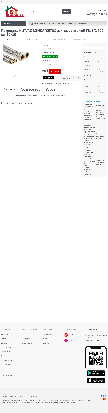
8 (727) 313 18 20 (91, 335)
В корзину (56, 71)
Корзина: (101, 10)
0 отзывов (45, 45)
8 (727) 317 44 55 (92, 341)
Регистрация (103, 2)
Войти (95, 2)
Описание (9, 89)
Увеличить (18, 76)
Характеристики (30, 89)
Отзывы (51, 89)
